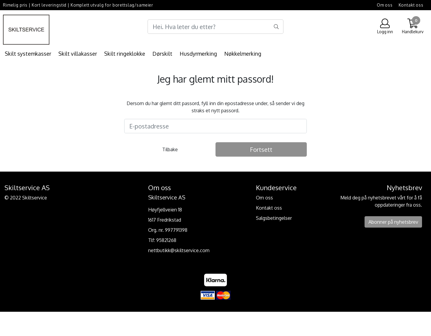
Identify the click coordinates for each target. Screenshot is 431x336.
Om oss (385, 4)
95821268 (166, 240)
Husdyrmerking (198, 53)
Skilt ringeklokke (124, 53)
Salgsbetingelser (274, 218)
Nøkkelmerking (242, 53)
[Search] (215, 26)
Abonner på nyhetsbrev (393, 222)
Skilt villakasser (77, 53)
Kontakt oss (411, 4)
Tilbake (170, 149)
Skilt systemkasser (28, 53)
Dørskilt (162, 53)
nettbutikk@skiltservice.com (179, 250)
